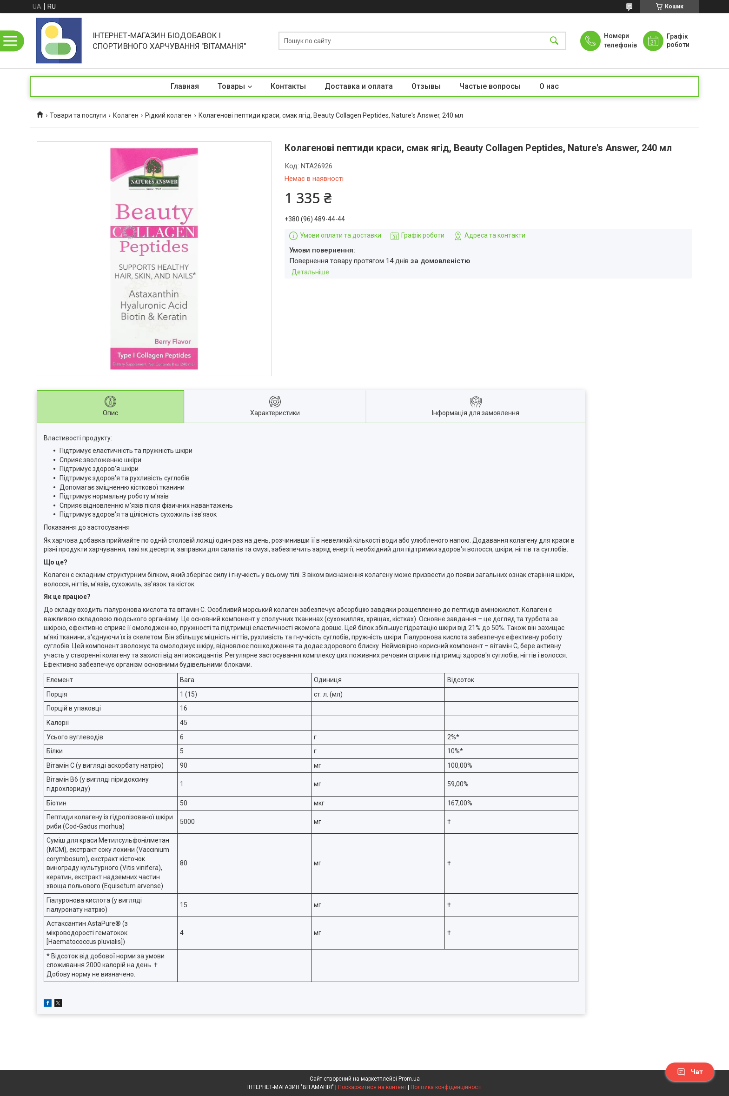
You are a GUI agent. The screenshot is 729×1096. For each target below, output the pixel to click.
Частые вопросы (490, 86)
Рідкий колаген (168, 115)
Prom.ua (409, 1079)
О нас (549, 86)
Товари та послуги (78, 115)
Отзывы (426, 86)
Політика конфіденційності (446, 1087)
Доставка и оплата (359, 86)
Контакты (288, 86)
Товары (231, 86)
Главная (185, 86)
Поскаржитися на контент (372, 1087)
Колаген (126, 115)
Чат (690, 1072)
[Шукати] (554, 40)
